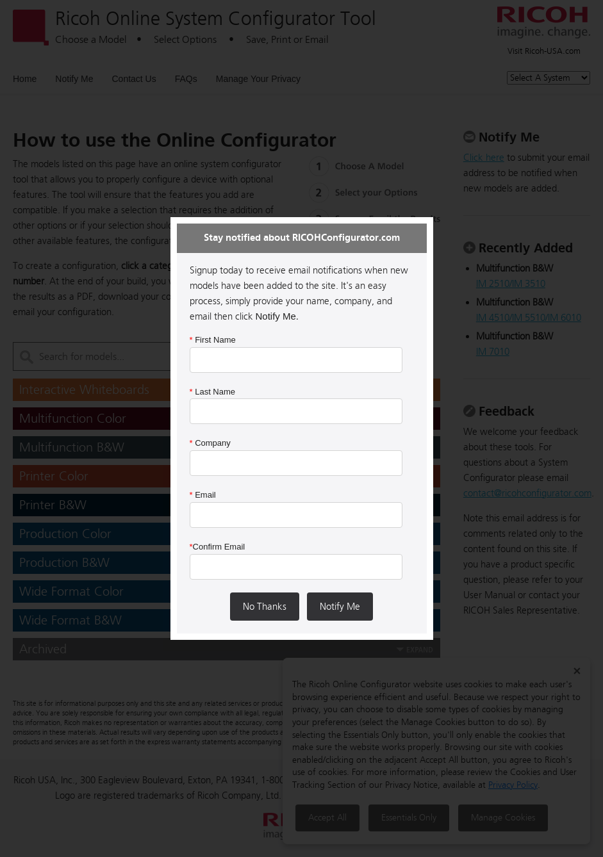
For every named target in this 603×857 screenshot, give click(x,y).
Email (203, 495)
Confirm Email (217, 546)
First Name (213, 340)
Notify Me (340, 606)
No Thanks (264, 606)
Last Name (213, 391)
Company (210, 443)
